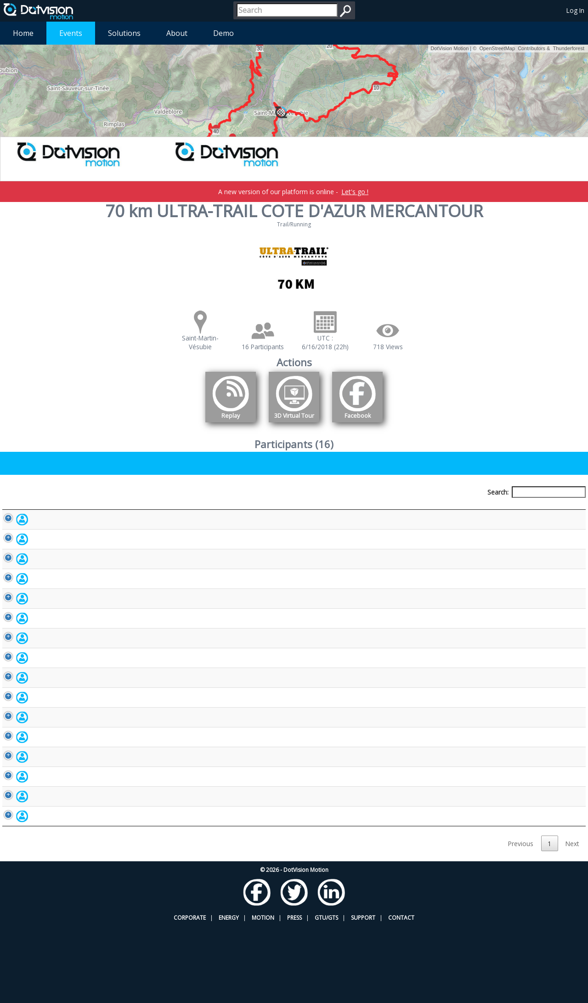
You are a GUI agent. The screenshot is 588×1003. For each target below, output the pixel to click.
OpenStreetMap (497, 48)
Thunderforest (568, 48)
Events (70, 33)
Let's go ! (354, 191)
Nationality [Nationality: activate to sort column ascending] (350, 509)
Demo (223, 33)
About (176, 33)
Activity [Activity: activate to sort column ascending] (455, 509)
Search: (536, 492)
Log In (575, 10)
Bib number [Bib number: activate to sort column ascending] (234, 509)
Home (23, 33)
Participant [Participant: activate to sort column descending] (75, 509)
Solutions (124, 33)
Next (572, 920)
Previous (520, 920)
